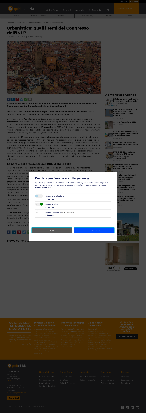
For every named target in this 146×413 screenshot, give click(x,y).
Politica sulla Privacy (43, 187)
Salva (52, 230)
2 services (50, 215)
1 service (49, 199)
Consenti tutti (94, 230)
